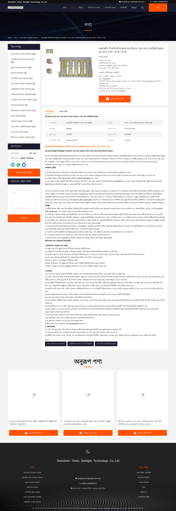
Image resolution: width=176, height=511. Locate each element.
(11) (22, 78)
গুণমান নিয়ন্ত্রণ (144, 482)
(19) (21, 121)
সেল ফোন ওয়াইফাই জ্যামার (106, 344)
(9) (19, 73)
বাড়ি (64, 8)
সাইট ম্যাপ (143, 492)
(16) (23, 127)
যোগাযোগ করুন (110, 8)
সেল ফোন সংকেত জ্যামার (56, 344)
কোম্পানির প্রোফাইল (144, 473)
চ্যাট (157, 8)
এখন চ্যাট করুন (24, 172)
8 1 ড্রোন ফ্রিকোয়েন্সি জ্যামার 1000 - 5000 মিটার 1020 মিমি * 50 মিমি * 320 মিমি (33, 422)
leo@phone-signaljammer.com (132, 2)
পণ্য (72, 8)
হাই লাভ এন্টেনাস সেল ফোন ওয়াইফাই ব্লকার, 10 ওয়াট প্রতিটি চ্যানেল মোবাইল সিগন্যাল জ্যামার (139, 422)
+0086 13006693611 (159, 2)
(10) (23, 94)
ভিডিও (81, 8)
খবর (143, 487)
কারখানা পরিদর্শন (144, 477)
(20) (21, 68)
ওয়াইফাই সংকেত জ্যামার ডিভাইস (80, 344)
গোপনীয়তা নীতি (143, 497)
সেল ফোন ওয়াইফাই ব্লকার (29, 38)
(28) (23, 54)
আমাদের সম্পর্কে (94, 8)
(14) (18, 116)
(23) (22, 60)
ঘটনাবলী (124, 8)
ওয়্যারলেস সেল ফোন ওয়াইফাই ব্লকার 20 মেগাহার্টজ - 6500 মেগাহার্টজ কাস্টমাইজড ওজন (86, 422)
